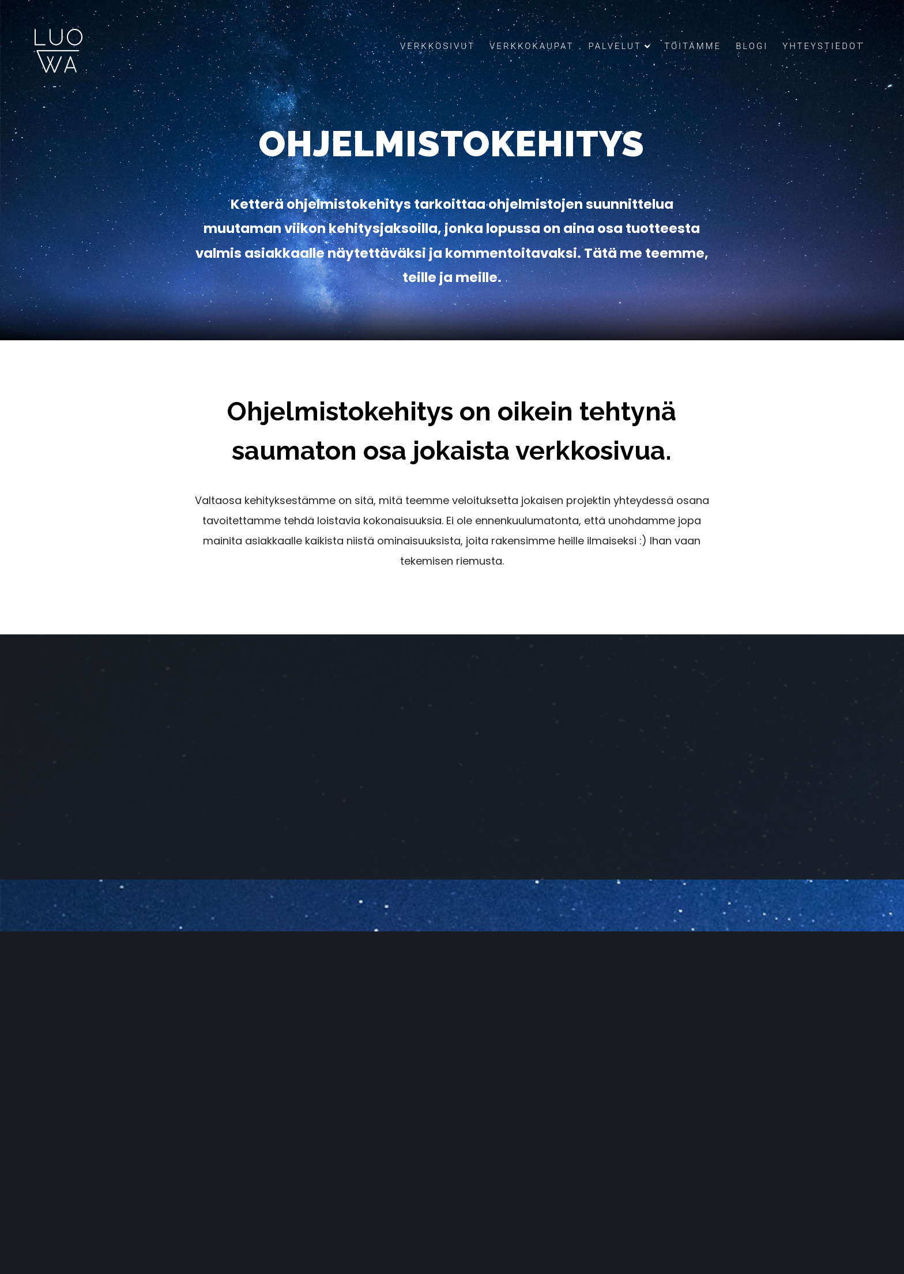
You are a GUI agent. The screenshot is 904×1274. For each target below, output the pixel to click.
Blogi (752, 46)
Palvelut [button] (619, 46)
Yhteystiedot (823, 46)
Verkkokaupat (531, 46)
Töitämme (692, 46)
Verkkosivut (437, 46)
